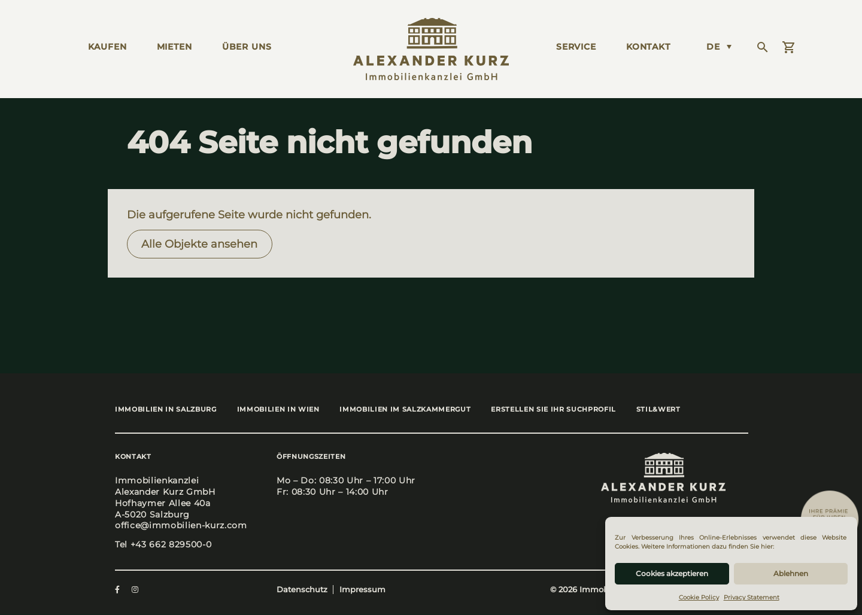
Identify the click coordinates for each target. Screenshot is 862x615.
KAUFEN (107, 46)
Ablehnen (790, 573)
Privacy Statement (751, 597)
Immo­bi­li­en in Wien (282, 410)
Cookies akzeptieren (672, 573)
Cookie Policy (699, 597)
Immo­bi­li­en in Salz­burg (166, 410)
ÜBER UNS (247, 46)
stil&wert (673, 410)
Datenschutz (302, 590)
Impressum (362, 590)
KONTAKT (648, 46)
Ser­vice (576, 46)
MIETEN (174, 46)
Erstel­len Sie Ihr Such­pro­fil (564, 410)
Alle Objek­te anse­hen (199, 244)
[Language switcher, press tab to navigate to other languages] (718, 46)
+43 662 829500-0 (171, 545)
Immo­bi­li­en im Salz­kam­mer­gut (412, 410)
